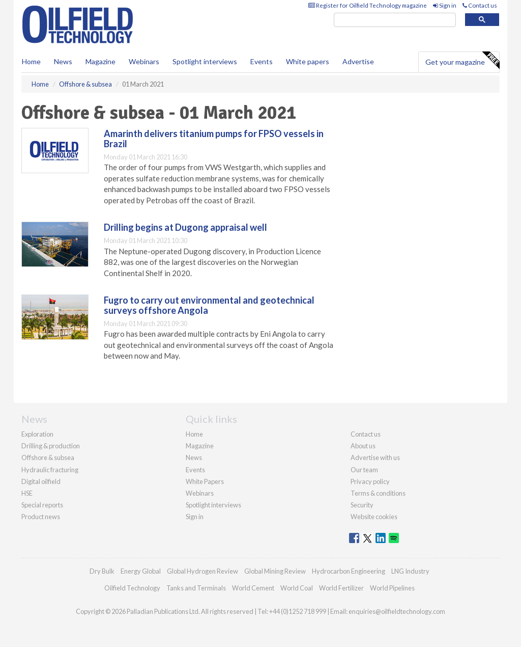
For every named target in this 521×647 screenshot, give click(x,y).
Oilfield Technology (132, 588)
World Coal (296, 588)
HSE (27, 493)
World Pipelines (392, 588)
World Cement (253, 588)
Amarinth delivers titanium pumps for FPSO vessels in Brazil (214, 138)
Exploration (37, 434)
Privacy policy (370, 481)
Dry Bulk (102, 571)
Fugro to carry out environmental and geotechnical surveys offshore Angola (209, 305)
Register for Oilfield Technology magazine (367, 5)
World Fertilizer (341, 588)
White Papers (205, 481)
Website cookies (374, 517)
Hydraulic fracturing (49, 470)
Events (261, 61)
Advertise (358, 61)
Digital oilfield (41, 481)
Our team (364, 470)
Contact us (479, 5)
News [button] (63, 61)
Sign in (444, 5)
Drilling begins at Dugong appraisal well (185, 227)
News (194, 457)
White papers (307, 61)
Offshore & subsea (47, 457)
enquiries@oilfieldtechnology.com (397, 611)
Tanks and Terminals (196, 588)
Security (362, 505)
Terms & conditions (378, 493)
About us (363, 446)
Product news (40, 517)
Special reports (42, 505)
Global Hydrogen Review (202, 571)
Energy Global (141, 571)
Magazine (100, 61)
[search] (395, 20)
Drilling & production (50, 446)
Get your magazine (462, 60)
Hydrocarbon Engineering (348, 571)
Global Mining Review (275, 571)
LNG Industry (410, 571)
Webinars (144, 61)
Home (31, 61)
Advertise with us (375, 457)
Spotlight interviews (204, 61)
